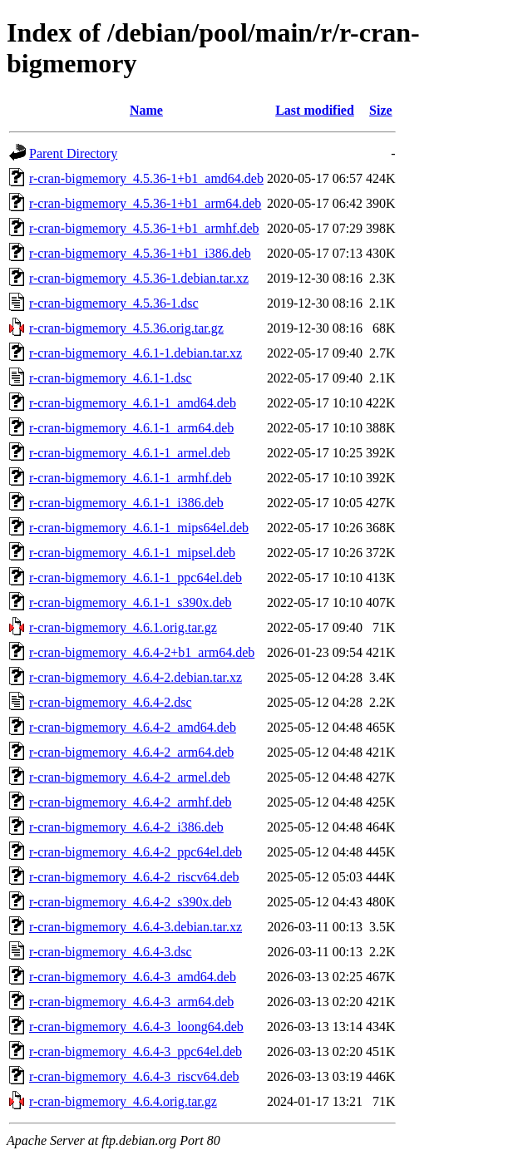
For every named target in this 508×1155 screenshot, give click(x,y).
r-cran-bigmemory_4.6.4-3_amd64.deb (132, 977)
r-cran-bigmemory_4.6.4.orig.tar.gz (123, 1101)
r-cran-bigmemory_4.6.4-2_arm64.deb (131, 752)
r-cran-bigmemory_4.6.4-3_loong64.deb (136, 1026)
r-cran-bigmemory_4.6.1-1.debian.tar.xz (135, 353)
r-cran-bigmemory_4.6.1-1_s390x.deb (130, 602)
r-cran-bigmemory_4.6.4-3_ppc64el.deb (135, 1051)
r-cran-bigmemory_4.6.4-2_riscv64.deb (134, 877)
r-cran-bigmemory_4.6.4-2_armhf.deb (130, 802)
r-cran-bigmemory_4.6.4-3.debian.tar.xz (135, 927)
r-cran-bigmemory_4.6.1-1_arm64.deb (131, 428)
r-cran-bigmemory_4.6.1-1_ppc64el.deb (135, 577)
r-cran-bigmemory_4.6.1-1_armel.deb (129, 453)
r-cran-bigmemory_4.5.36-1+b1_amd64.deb (146, 178)
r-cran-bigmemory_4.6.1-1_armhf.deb (130, 478)
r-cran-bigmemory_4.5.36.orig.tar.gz (126, 328)
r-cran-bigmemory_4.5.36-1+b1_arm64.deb (145, 203)
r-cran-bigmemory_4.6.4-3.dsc (110, 952)
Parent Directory (73, 153)
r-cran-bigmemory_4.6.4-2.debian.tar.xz (135, 677)
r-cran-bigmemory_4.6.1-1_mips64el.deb (139, 528)
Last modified (314, 110)
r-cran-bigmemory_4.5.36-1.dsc (114, 303)
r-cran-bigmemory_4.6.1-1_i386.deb (126, 503)
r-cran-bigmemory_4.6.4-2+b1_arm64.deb (141, 652)
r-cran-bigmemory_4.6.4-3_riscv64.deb (134, 1076)
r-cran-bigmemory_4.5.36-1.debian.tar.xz (139, 278)
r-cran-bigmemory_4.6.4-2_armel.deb (129, 777)
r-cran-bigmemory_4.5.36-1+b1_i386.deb (140, 253)
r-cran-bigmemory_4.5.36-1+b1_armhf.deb (144, 228)
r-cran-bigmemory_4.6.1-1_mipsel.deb (132, 552)
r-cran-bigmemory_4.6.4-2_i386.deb (126, 827)
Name (146, 110)
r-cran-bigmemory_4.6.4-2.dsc (110, 702)
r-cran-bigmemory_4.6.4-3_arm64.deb (131, 1002)
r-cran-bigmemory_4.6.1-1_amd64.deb (132, 403)
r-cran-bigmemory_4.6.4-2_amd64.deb (132, 727)
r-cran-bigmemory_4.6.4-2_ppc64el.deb (135, 852)
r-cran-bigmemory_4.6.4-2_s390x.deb (130, 902)
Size (380, 110)
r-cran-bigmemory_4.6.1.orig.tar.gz (123, 627)
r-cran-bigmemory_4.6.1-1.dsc (110, 378)
